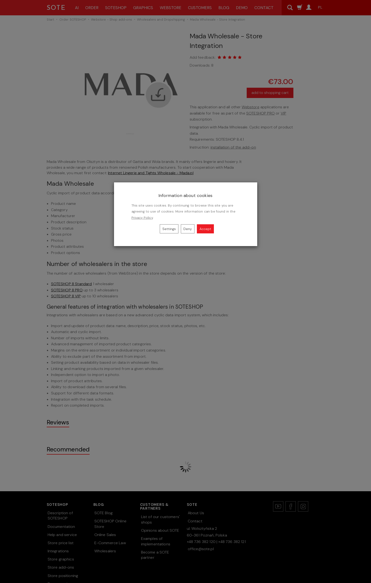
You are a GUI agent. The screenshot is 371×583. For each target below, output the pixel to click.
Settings (169, 229)
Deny (187, 229)
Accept (205, 229)
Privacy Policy (142, 218)
